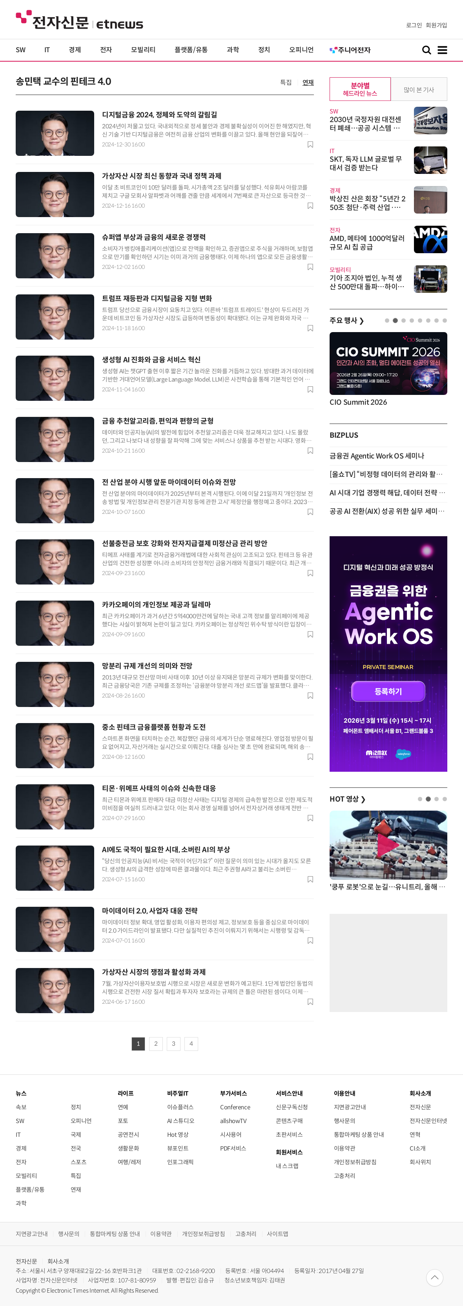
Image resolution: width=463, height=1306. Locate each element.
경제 (75, 50)
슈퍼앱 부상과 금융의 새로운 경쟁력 (154, 237)
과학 (233, 50)
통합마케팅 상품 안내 (359, 1134)
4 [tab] (412, 320)
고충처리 (344, 1176)
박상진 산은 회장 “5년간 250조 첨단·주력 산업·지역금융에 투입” (367, 208)
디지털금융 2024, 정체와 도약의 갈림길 (159, 115)
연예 (123, 1107)
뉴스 (21, 1093)
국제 (76, 1134)
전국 (76, 1148)
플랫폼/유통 (191, 50)
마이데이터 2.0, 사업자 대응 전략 (150, 911)
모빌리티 (143, 50)
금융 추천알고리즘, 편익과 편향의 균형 (157, 421)
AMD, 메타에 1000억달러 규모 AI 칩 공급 (367, 243)
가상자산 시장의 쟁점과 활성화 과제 (154, 972)
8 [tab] (445, 320)
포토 (123, 1121)
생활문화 (128, 1148)
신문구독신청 (292, 1107)
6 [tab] (428, 320)
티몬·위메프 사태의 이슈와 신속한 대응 (159, 788)
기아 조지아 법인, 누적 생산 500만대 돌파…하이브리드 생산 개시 (367, 287)
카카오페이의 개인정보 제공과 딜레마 (156, 605)
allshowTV (233, 1121)
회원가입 (436, 25)
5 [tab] (420, 320)
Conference (235, 1107)
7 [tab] (436, 320)
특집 (286, 83)
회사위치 (420, 1162)
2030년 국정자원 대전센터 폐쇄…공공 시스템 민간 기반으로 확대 (368, 128)
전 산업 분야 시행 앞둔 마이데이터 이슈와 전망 (169, 482)
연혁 (415, 1134)
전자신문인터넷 (428, 1121)
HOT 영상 (348, 799)
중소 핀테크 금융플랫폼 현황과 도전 (154, 727)
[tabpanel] (388, 370)
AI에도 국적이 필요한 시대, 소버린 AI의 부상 (166, 850)
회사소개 (58, 1261)
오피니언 (301, 50)
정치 (264, 50)
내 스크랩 (287, 1166)
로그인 (414, 25)
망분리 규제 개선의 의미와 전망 (147, 666)
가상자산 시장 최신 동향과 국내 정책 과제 (162, 176)
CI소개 (418, 1148)
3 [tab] (403, 320)
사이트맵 (277, 1234)
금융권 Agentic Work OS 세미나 (377, 456)
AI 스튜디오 (180, 1121)
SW (20, 50)
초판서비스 (289, 1134)
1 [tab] (387, 320)
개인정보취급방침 (355, 1162)
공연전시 (128, 1134)
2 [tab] (395, 320)
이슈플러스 (180, 1107)
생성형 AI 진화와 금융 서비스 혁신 (151, 360)
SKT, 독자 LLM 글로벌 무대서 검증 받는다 (366, 163)
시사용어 (231, 1134)
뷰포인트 (178, 1148)
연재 (308, 83)
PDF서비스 (233, 1148)
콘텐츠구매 (289, 1121)
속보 (21, 1107)
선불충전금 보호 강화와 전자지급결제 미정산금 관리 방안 (184, 543)
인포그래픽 (180, 1162)
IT (47, 50)
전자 (106, 50)
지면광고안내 (350, 1107)
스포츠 (79, 1162)
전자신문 (420, 1107)
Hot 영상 (178, 1134)
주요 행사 (347, 320)
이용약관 (344, 1148)
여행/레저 (129, 1162)
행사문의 (344, 1121)
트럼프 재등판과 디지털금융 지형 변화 (157, 298)
